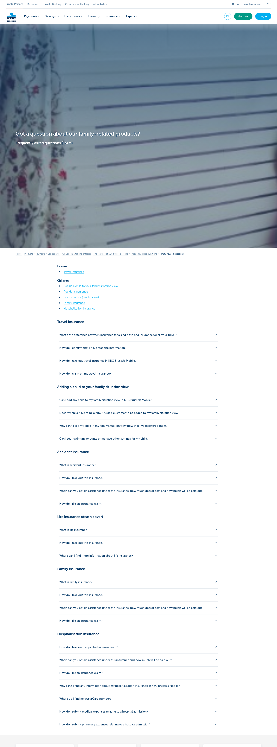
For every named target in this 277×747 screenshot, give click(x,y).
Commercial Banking (77, 4)
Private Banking (52, 4)
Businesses (33, 4)
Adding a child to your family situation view (91, 286)
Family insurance (74, 303)
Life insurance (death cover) (81, 297)
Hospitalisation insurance (79, 308)
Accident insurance (76, 291)
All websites (100, 4)
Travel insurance (74, 271)
